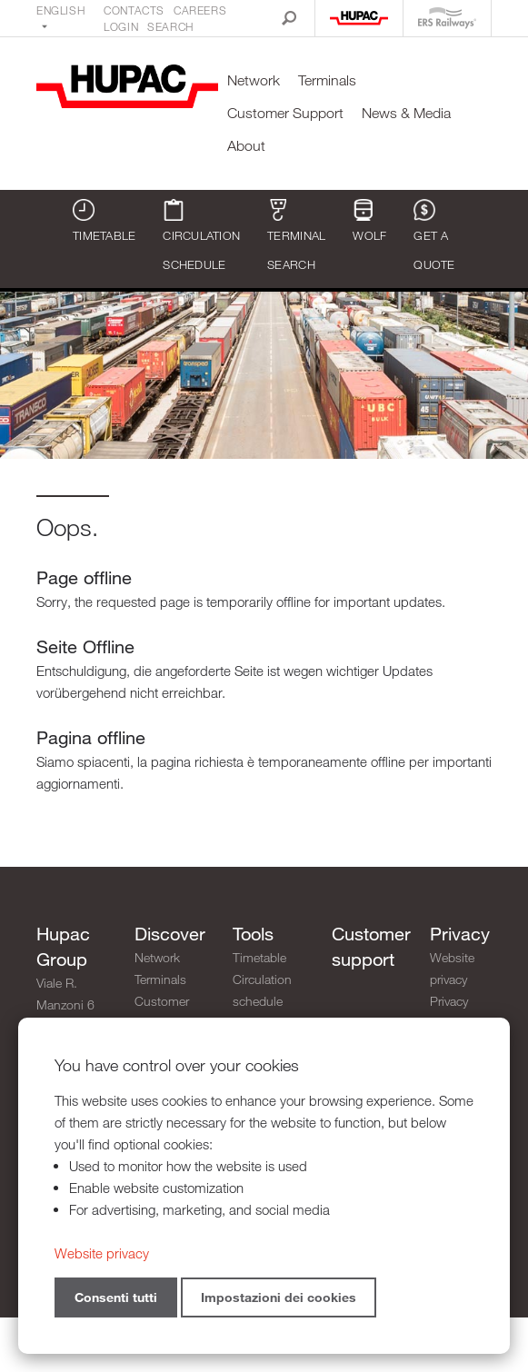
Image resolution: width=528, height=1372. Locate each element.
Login (121, 26)
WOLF (369, 221)
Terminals (327, 80)
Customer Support (285, 113)
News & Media (406, 113)
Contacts (134, 10)
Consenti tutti (116, 1297)
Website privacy (452, 968)
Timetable (104, 221)
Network (253, 80)
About (246, 145)
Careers (200, 10)
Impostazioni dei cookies (278, 1297)
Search (170, 26)
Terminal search (296, 235)
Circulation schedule (201, 235)
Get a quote (433, 235)
